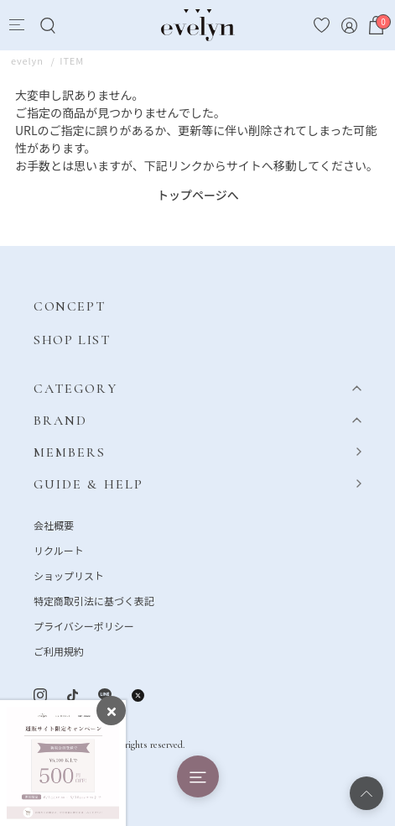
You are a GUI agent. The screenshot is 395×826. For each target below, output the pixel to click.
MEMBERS (70, 452)
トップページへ (198, 194)
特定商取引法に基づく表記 (94, 600)
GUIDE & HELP (88, 484)
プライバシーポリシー (84, 626)
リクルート (59, 550)
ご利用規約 (59, 651)
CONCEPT (69, 306)
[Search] (47, 26)
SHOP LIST (72, 340)
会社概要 (54, 525)
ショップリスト (69, 575)
